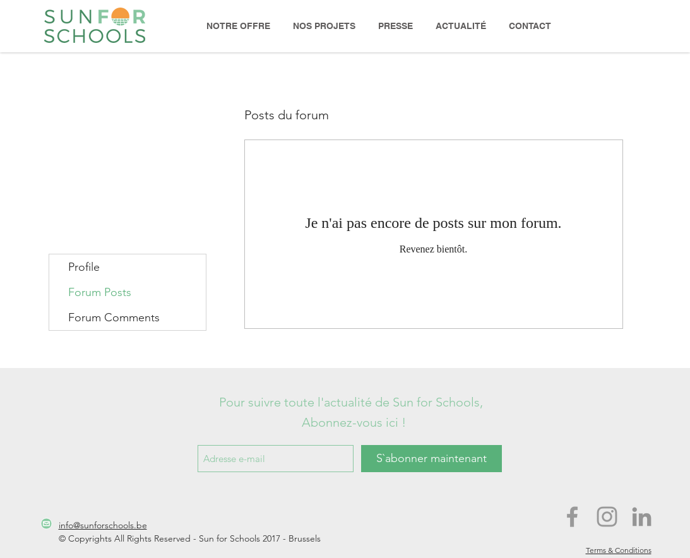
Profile (84, 267)
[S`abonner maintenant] (431, 458)
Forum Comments (114, 317)
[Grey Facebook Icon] (572, 516)
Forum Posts (99, 292)
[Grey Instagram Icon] (607, 516)
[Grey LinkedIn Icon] (641, 516)
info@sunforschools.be (103, 525)
